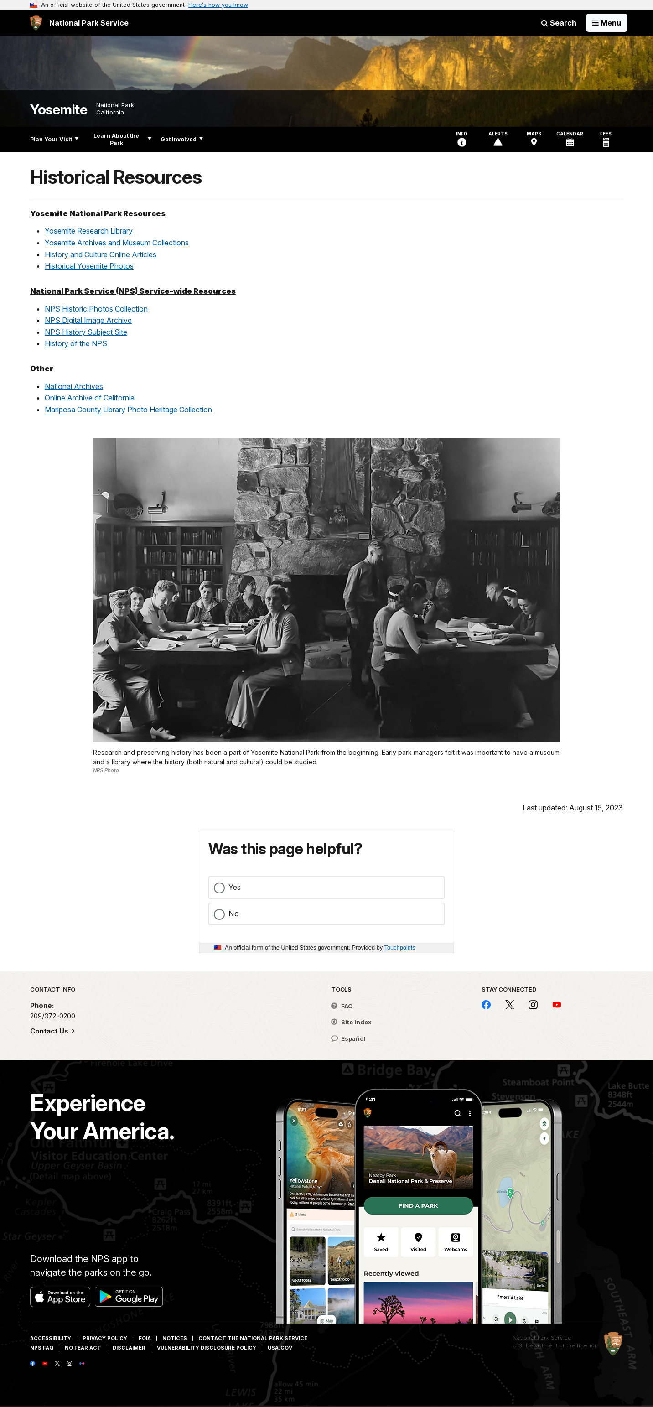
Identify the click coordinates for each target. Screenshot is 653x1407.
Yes (234, 887)
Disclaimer (129, 1348)
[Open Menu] (606, 23)
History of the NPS (76, 343)
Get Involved (182, 139)
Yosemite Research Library (89, 230)
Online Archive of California (90, 397)
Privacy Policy (105, 1338)
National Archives (74, 386)
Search (558, 22)
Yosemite (58, 110)
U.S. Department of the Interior (555, 1345)
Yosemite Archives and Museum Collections (117, 242)
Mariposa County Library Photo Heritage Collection (128, 409)
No (233, 913)
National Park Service (542, 1337)
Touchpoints (399, 947)
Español (348, 1038)
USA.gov (280, 1348)
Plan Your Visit (54, 139)
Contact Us (50, 1031)
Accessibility (50, 1338)
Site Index (351, 1022)
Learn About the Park (122, 139)
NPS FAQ (41, 1348)
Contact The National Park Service (252, 1338)
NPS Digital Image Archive (88, 320)
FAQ (342, 1006)
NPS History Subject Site (86, 332)
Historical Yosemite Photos (89, 265)
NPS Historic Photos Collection (96, 308)
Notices (174, 1338)
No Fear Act (83, 1348)
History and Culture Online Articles (100, 254)
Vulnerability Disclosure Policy (206, 1348)
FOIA (145, 1338)
